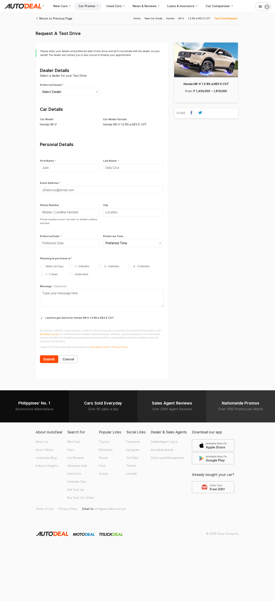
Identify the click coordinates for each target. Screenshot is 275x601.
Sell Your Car (75, 485)
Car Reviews (75, 454)
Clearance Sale (77, 462)
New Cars (63, 6)
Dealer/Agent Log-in (164, 438)
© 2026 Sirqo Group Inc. (222, 529)
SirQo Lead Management (167, 454)
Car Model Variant (114, 118)
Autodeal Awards (162, 445)
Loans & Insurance (188, 6)
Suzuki (103, 469)
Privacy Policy (67, 505)
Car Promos (90, 6)
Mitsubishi (105, 445)
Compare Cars (76, 477)
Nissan (103, 454)
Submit (49, 355)
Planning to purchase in (55, 255)
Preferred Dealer (51, 84)
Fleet (70, 445)
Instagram (133, 445)
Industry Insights (47, 462)
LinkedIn (131, 469)
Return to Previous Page (54, 18)
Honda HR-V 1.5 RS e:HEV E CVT (206, 84)
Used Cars (119, 6)
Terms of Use (45, 505)
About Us (42, 438)
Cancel (68, 355)
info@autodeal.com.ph (110, 505)
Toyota (104, 438)
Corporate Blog (46, 454)
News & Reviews (151, 6)
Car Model (46, 118)
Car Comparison (226, 6)
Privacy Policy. (120, 343)
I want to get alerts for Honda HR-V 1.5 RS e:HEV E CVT (77, 313)
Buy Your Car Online (80, 493)
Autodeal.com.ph (49, 330)
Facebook (133, 438)
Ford (102, 462)
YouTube (132, 454)
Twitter (131, 462)
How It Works (44, 445)
